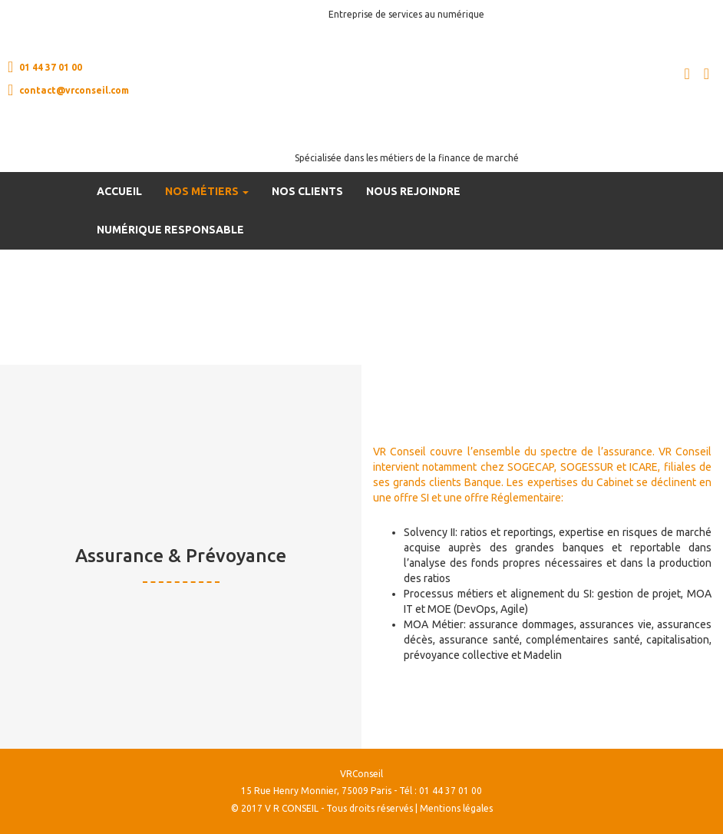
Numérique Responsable (170, 229)
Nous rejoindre (413, 191)
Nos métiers (207, 191)
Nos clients (307, 191)
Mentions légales (456, 808)
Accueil (119, 191)
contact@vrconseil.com (68, 90)
